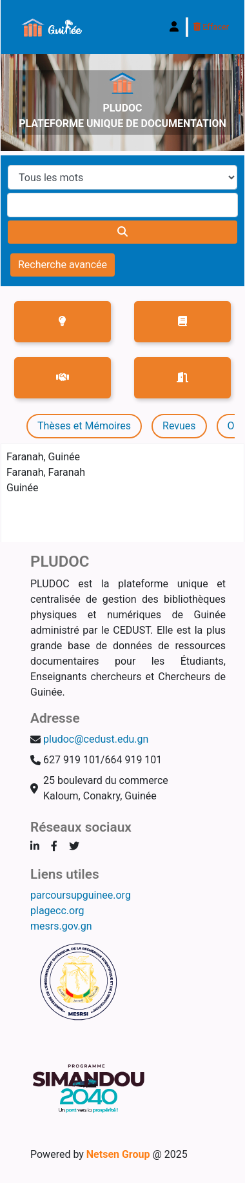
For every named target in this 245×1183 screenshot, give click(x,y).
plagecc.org (57, 910)
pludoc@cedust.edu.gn (95, 739)
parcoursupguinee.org (80, 895)
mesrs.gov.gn (61, 926)
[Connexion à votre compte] (174, 27)
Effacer (211, 27)
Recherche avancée (62, 265)
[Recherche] (122, 232)
